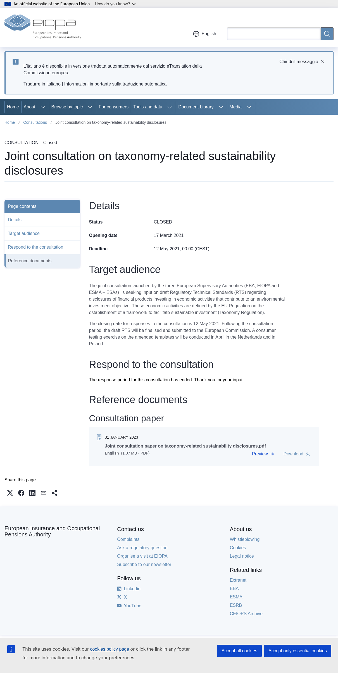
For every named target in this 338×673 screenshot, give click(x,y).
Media (236, 106)
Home (13, 106)
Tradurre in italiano (42, 84)
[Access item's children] (43, 107)
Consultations (35, 122)
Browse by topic (67, 106)
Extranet (238, 580)
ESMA (236, 596)
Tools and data (147, 106)
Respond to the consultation (35, 247)
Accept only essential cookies (297, 650)
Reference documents (30, 260)
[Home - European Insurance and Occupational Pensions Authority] (42, 27)
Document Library (195, 106)
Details (15, 219)
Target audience (24, 233)
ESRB (236, 605)
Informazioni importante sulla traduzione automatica (115, 84)
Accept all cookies (239, 650)
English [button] (204, 33)
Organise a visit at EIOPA (142, 556)
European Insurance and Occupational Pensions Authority (52, 531)
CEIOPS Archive (246, 613)
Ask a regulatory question (142, 547)
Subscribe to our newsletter (144, 564)
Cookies (238, 547)
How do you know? (115, 3)
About (29, 106)
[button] (263, 454)
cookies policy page (109, 649)
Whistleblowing (245, 539)
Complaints (128, 539)
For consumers (113, 106)
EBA (234, 588)
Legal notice (242, 556)
